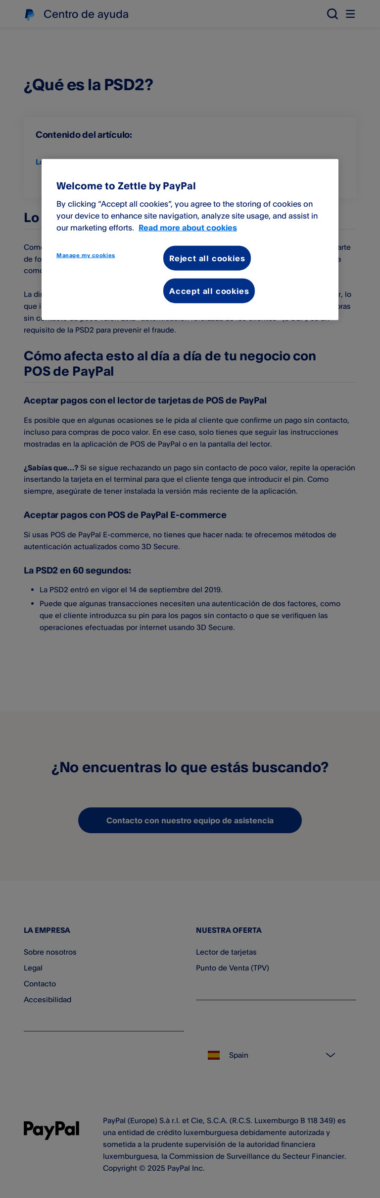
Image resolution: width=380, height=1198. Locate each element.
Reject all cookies (207, 258)
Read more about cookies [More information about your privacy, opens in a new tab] (188, 227)
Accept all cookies (209, 291)
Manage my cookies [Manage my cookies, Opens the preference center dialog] (85, 254)
